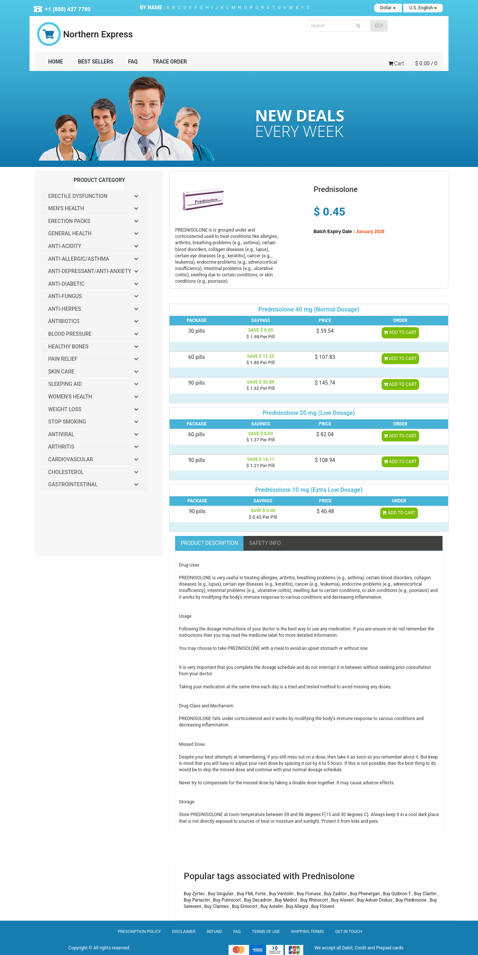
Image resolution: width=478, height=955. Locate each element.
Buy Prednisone (411, 900)
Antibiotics (64, 321)
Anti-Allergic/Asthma (78, 259)
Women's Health (70, 397)
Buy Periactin (197, 900)
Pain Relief (62, 359)
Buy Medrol (286, 900)
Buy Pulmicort (227, 900)
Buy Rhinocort (314, 900)
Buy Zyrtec (195, 893)
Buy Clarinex (217, 906)
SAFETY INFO (265, 543)
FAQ (132, 62)
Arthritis (61, 447)
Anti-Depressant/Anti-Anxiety (89, 271)
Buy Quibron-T (397, 893)
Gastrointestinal (72, 484)
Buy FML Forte (252, 893)
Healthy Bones (68, 347)
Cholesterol (66, 472)
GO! (379, 26)
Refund (214, 931)
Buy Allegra (297, 906)
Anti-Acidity (64, 246)
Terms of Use (266, 931)
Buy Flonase (309, 893)
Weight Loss (64, 409)
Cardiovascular (70, 459)
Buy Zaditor (336, 893)
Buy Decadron (258, 900)
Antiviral (61, 434)
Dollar (388, 7)
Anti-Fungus (65, 296)
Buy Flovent (323, 906)
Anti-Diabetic (66, 284)
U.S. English (423, 7)
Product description (209, 543)
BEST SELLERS (95, 62)
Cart (396, 63)
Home (55, 62)
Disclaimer (184, 931)
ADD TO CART (400, 332)
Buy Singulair (221, 893)
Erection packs (69, 221)
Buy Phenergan (365, 893)
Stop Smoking (67, 422)
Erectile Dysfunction (78, 196)
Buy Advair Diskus (375, 900)
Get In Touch (348, 931)
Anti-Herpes (64, 309)
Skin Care (61, 372)
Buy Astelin (272, 906)
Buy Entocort (245, 906)
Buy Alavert (343, 900)
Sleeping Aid (65, 384)
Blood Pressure (69, 334)
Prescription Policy (139, 931)
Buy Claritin (426, 893)
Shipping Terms (307, 931)
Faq (237, 931)
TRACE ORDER (169, 62)
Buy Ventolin (282, 893)
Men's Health (66, 208)
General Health (69, 233)
